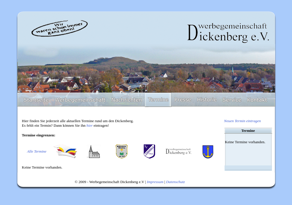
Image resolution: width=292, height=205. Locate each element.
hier (89, 125)
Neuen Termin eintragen (242, 121)
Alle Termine (36, 151)
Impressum (155, 182)
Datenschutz (175, 182)
